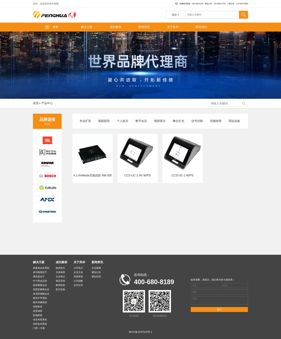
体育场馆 (37, 311)
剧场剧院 (37, 315)
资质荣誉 (78, 276)
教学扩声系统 (40, 298)
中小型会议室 (40, 280)
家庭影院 (104, 120)
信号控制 (197, 120)
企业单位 (60, 276)
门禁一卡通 (39, 328)
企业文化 (78, 272)
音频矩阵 (216, 120)
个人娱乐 (122, 120)
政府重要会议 (40, 285)
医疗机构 (60, 289)
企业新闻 (96, 268)
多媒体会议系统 (41, 268)
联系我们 (201, 27)
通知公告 (96, 272)
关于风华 (172, 27)
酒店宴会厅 (39, 276)
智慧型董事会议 (41, 289)
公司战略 (78, 280)
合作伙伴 (78, 285)
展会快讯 (96, 276)
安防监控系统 (40, 324)
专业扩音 (85, 120)
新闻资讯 (144, 27)
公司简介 (78, 268)
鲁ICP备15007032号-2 (140, 332)
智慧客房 (37, 306)
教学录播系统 (40, 302)
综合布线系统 (40, 319)
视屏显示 (160, 120)
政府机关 (60, 268)
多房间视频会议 (41, 293)
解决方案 (86, 27)
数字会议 (141, 120)
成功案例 (115, 27)
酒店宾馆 (60, 280)
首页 (36, 103)
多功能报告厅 (40, 272)
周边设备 (234, 120)
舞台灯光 (178, 120)
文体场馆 (60, 272)
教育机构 (60, 285)
